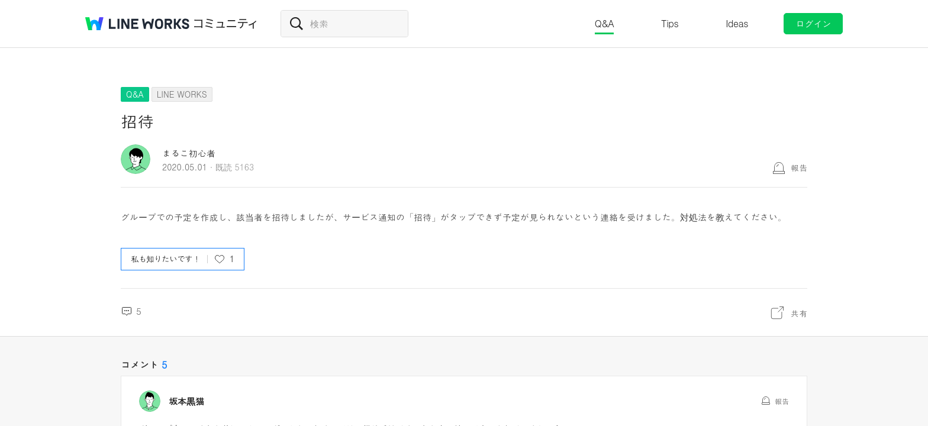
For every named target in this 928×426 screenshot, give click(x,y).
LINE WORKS (182, 94)
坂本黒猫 (186, 401)
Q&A (604, 23)
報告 (799, 167)
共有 (799, 313)
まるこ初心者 (188, 153)
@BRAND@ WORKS (137, 23)
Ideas (737, 23)
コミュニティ (225, 23)
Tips (669, 23)
